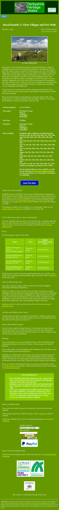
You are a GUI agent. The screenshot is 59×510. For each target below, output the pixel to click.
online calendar (7, 209)
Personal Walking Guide (43, 171)
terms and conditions (13, 368)
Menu (4, 16)
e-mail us (17, 209)
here (29, 351)
